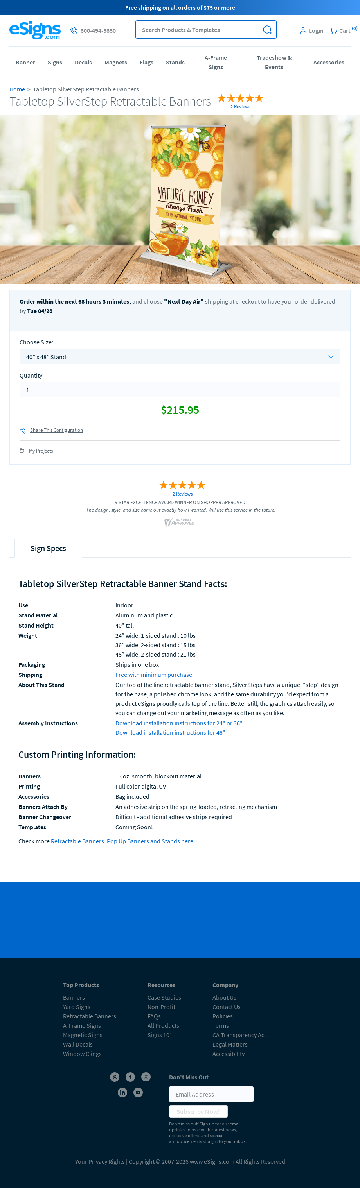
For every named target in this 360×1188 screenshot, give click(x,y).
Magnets (115, 62)
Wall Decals (78, 1044)
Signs (55, 62)
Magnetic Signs (83, 1035)
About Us (224, 997)
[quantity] (180, 389)
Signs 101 (160, 1035)
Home (17, 89)
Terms (220, 1025)
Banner (25, 62)
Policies (222, 1016)
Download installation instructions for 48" (170, 732)
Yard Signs (76, 1007)
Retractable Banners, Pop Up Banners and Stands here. (123, 841)
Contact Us (226, 1007)
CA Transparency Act (239, 1035)
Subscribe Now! (198, 1111)
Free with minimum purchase (153, 674)
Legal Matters (230, 1044)
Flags (146, 62)
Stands (175, 62)
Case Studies (164, 997)
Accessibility (228, 1053)
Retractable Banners (89, 1016)
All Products (163, 1025)
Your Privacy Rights (100, 1161)
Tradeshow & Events (274, 62)
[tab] (48, 548)
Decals (83, 62)
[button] (267, 29)
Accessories (328, 62)
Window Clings (82, 1053)
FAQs (154, 1016)
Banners (74, 997)
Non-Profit (161, 1007)
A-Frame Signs (216, 62)
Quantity (32, 375)
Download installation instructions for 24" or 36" (179, 723)
